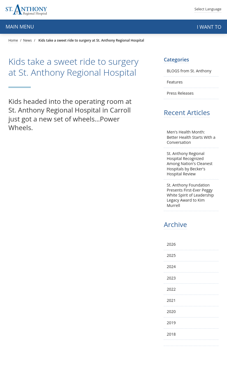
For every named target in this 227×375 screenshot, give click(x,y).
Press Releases (180, 93)
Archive (175, 224)
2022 (171, 289)
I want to (209, 26)
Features (175, 82)
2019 (171, 322)
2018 (171, 334)
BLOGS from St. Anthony (189, 70)
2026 (171, 244)
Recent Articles (187, 112)
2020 (171, 311)
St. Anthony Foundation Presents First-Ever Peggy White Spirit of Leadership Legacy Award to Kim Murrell (190, 195)
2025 (171, 255)
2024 (171, 266)
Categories (176, 59)
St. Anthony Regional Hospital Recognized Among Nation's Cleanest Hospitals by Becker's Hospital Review (189, 163)
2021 (171, 300)
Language (208, 8)
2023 (171, 278)
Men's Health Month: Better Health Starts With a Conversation (191, 137)
